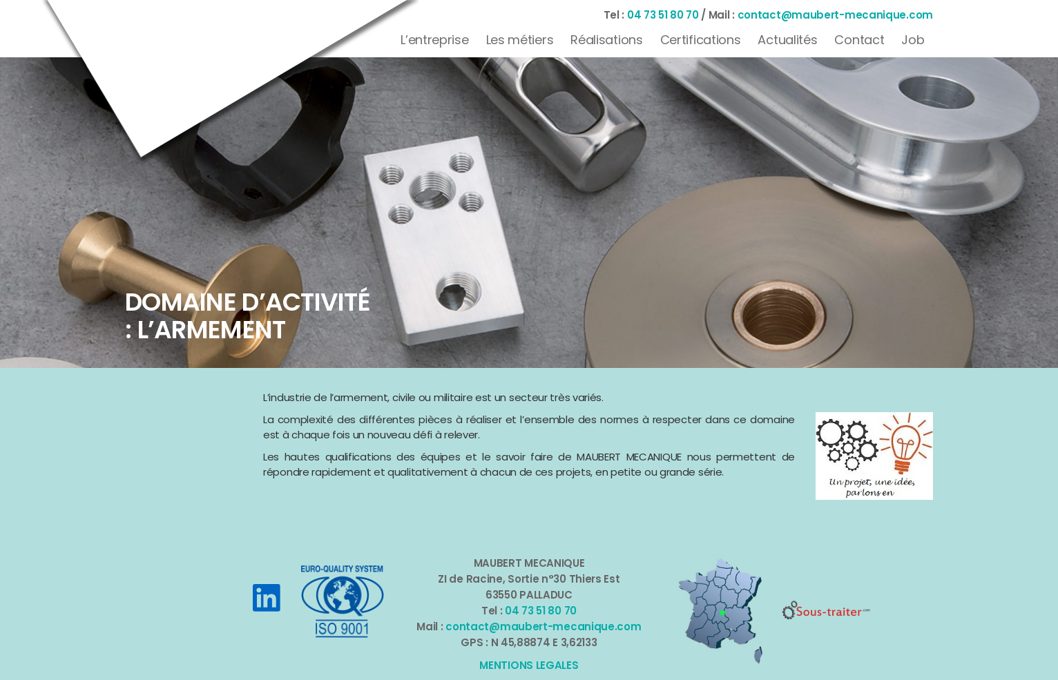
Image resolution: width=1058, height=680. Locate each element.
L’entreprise (434, 39)
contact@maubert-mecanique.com (835, 15)
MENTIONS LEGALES (528, 665)
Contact (859, 39)
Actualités (787, 39)
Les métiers (520, 39)
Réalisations (606, 39)
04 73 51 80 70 (663, 15)
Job (912, 39)
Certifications (700, 39)
